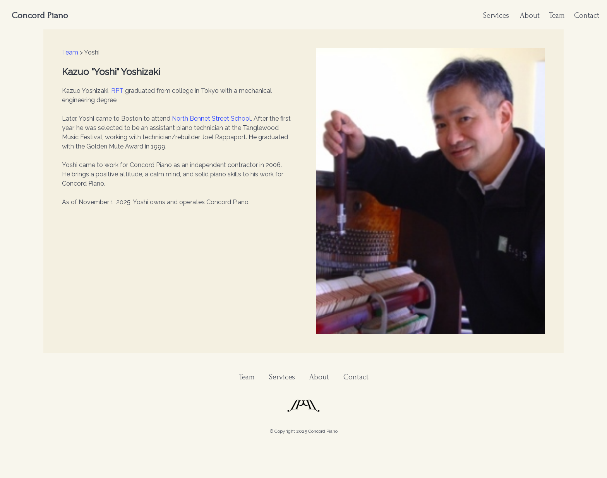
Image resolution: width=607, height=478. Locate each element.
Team (557, 15)
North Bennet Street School (211, 118)
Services (496, 15)
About (530, 15)
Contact (586, 15)
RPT (117, 90)
